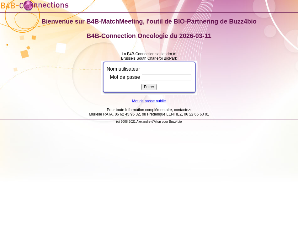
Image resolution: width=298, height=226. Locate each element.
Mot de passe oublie (149, 101)
